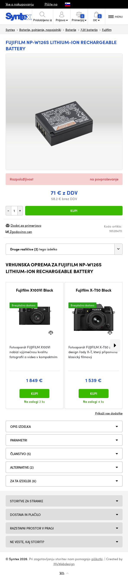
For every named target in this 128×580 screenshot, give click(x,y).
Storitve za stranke (26, 501)
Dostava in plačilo (25, 514)
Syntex (10, 29)
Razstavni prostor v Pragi (32, 528)
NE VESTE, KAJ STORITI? (27, 541)
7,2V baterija (89, 29)
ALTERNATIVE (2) (22, 467)
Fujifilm (107, 29)
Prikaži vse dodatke (109, 413)
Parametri (18, 440)
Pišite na (51, 4)
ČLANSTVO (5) (20, 453)
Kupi (73, 210)
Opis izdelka (20, 426)
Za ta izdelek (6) (23, 481)
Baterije (70, 29)
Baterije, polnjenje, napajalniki (40, 29)
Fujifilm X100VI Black (34, 290)
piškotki (97, 558)
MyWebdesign (64, 563)
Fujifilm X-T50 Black (93, 290)
